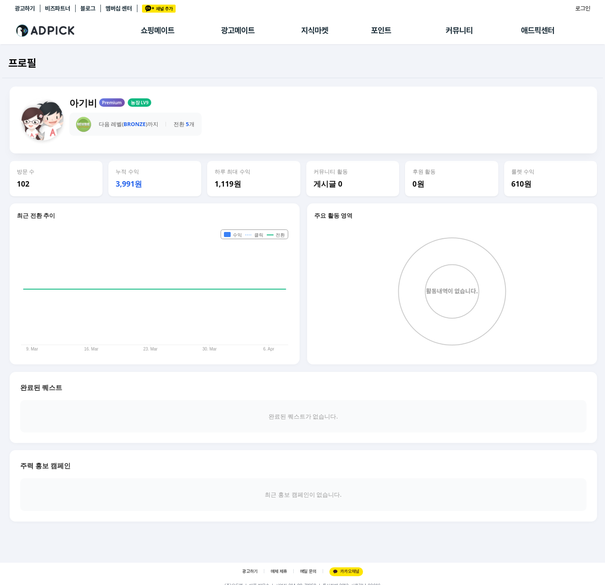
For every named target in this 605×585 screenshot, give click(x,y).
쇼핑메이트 (157, 30)
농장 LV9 (140, 102)
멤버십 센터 (118, 8)
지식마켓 (314, 30)
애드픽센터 (538, 30)
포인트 (381, 30)
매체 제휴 (279, 571)
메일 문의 (308, 571)
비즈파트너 (57, 8)
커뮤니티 (459, 30)
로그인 (582, 8)
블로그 (87, 8)
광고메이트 (238, 30)
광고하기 (25, 8)
